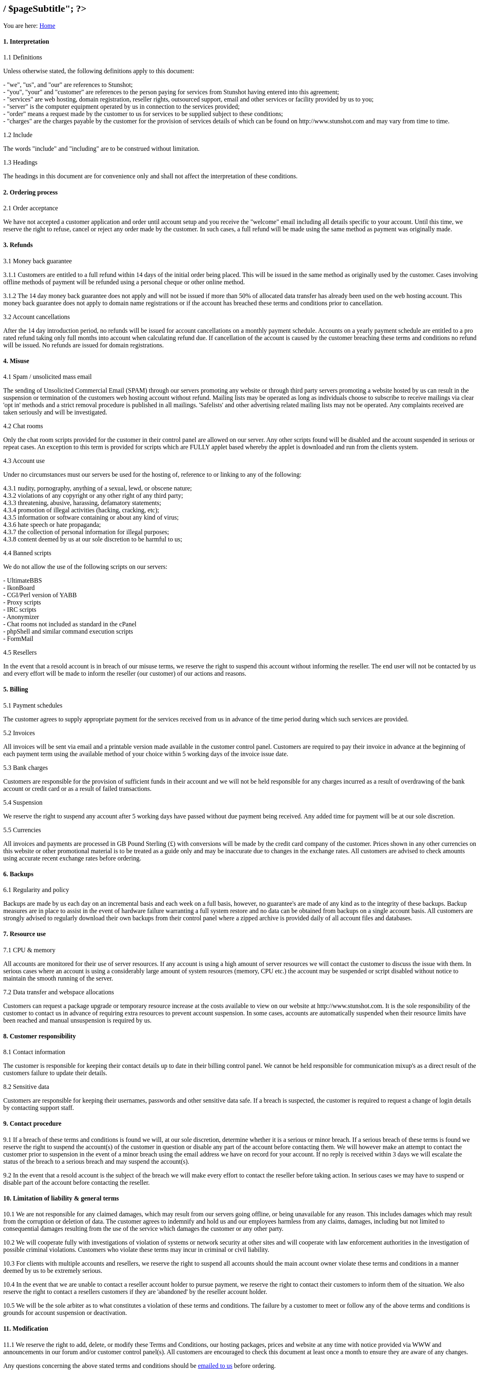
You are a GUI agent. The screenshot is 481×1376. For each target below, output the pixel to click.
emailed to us (215, 1365)
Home (47, 25)
